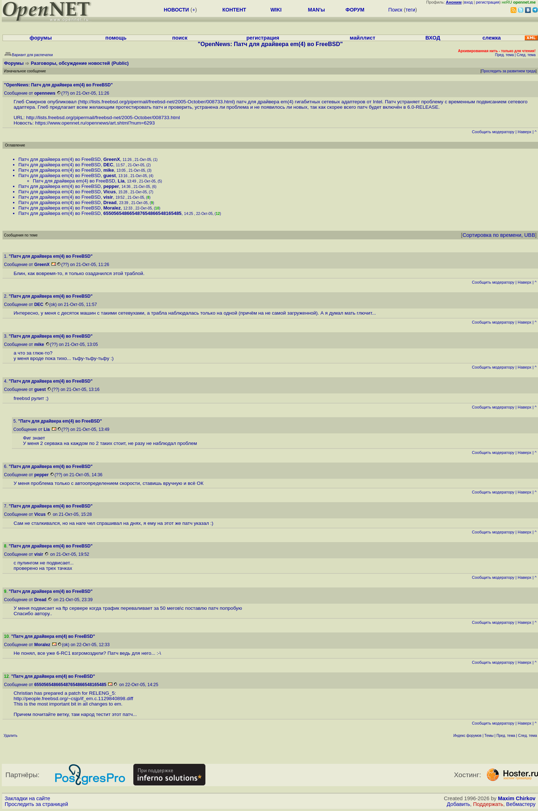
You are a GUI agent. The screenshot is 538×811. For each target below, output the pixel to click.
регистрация (487, 2)
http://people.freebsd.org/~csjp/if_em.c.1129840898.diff (73, 698)
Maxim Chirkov (516, 798)
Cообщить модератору (493, 132)
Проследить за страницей (36, 804)
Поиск (395, 10)
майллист (362, 38)
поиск (179, 38)
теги (410, 10)
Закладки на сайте (27, 798)
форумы (41, 38)
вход (468, 2)
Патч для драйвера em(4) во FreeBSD (59, 159)
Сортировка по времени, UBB (498, 235)
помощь (115, 38)
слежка (492, 38)
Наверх (525, 132)
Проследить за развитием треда (508, 71)
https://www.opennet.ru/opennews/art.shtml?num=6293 (95, 123)
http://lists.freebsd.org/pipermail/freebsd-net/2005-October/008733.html (157, 101)
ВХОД (433, 38)
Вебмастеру (520, 804)
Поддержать (488, 804)
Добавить (458, 804)
